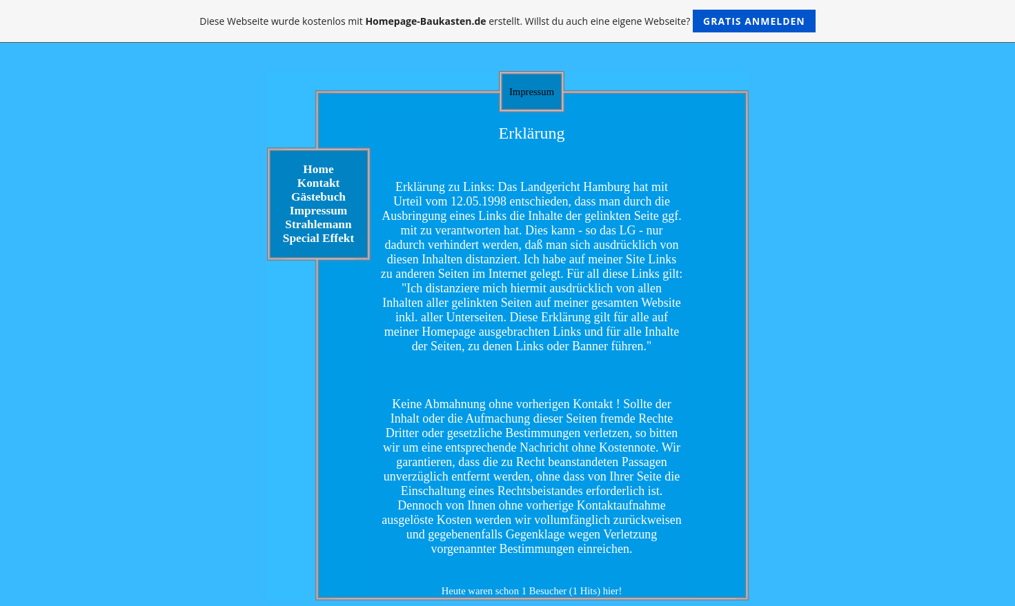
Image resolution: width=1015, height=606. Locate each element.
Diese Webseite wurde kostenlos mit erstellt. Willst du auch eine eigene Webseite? (507, 21)
